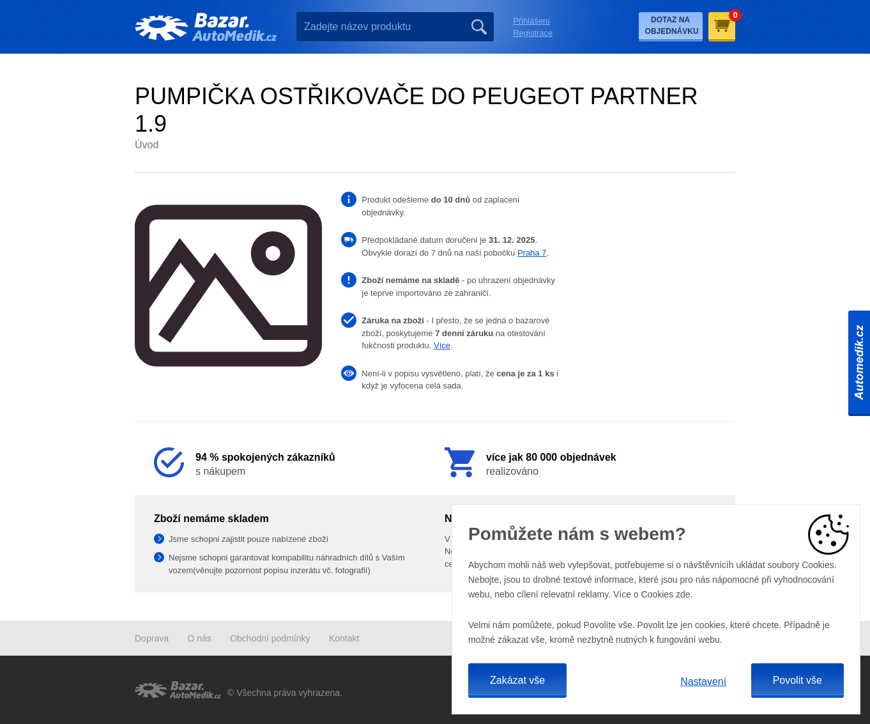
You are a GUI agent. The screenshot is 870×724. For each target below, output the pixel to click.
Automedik (859, 362)
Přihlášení (531, 21)
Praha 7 (532, 253)
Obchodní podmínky (270, 638)
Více (442, 345)
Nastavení (703, 681)
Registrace (533, 33)
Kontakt (344, 638)
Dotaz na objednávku (672, 25)
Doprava (152, 638)
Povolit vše (797, 680)
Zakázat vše (517, 680)
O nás (199, 638)
